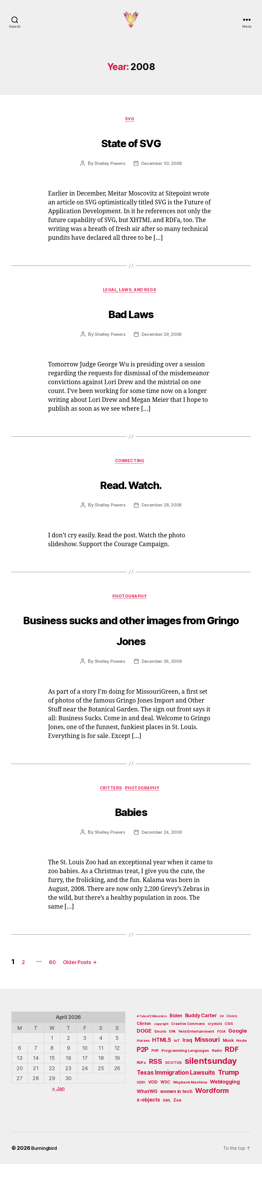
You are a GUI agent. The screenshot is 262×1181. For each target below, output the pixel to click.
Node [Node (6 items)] (241, 1057)
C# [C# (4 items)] (221, 1033)
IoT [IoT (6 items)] (177, 1057)
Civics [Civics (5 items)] (231, 1033)
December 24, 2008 (162, 849)
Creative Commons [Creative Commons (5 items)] (188, 1040)
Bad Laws (131, 323)
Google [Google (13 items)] (237, 1047)
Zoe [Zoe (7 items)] (177, 1116)
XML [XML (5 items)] (166, 1117)
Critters (109, 804)
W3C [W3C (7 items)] (165, 1098)
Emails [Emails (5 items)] (160, 1048)
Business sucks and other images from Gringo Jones (130, 643)
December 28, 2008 (162, 518)
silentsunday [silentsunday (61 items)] (211, 1078)
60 (63, 978)
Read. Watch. (131, 496)
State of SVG (131, 151)
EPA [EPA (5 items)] (172, 1048)
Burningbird (46, 1165)
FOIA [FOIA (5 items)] (221, 1048)
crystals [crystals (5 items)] (215, 1040)
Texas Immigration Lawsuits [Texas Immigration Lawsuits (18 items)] (176, 1089)
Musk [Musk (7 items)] (228, 1057)
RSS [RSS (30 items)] (155, 1078)
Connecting (131, 474)
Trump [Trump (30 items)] (228, 1089)
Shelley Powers (108, 173)
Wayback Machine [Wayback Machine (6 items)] (190, 1098)
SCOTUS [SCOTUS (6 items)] (173, 1079)
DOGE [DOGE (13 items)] (144, 1047)
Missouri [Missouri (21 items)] (207, 1056)
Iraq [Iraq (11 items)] (187, 1057)
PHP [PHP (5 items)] (154, 1067)
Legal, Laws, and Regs (131, 301)
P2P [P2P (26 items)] (142, 1066)
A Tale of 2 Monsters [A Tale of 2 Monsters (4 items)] (152, 1033)
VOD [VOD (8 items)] (153, 1098)
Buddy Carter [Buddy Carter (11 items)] (201, 1032)
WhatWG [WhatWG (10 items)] (147, 1108)
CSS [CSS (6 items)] (229, 1040)
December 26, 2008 (162, 676)
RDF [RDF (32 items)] (232, 1066)
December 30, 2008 (162, 173)
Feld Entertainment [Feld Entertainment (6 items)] (196, 1048)
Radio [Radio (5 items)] (217, 1067)
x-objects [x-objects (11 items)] (148, 1117)
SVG (131, 128)
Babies (131, 826)
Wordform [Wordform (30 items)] (212, 1107)
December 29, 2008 (162, 346)
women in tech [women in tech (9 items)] (176, 1108)
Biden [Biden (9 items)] (176, 1032)
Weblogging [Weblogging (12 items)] (225, 1098)
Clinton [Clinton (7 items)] (144, 1040)
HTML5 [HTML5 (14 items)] (161, 1057)
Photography (131, 611)
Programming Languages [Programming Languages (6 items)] (185, 1067)
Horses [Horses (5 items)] (143, 1057)
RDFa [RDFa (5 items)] (141, 1079)
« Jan (58, 1105)
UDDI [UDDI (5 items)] (141, 1099)
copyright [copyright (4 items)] (161, 1041)
